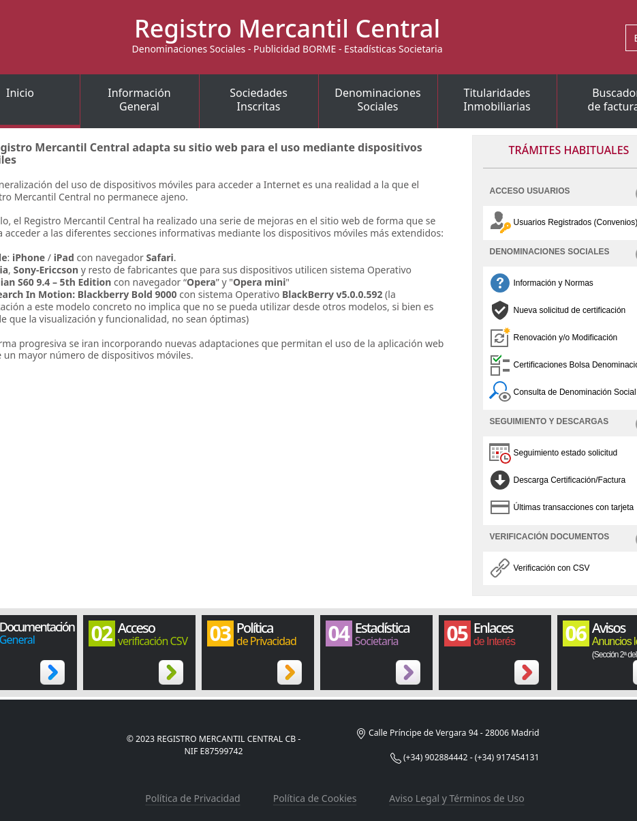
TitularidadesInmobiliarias (497, 99)
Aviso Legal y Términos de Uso (456, 798)
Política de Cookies (315, 798)
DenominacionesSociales (377, 99)
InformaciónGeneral (139, 99)
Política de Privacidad (192, 798)
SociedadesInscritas (259, 99)
